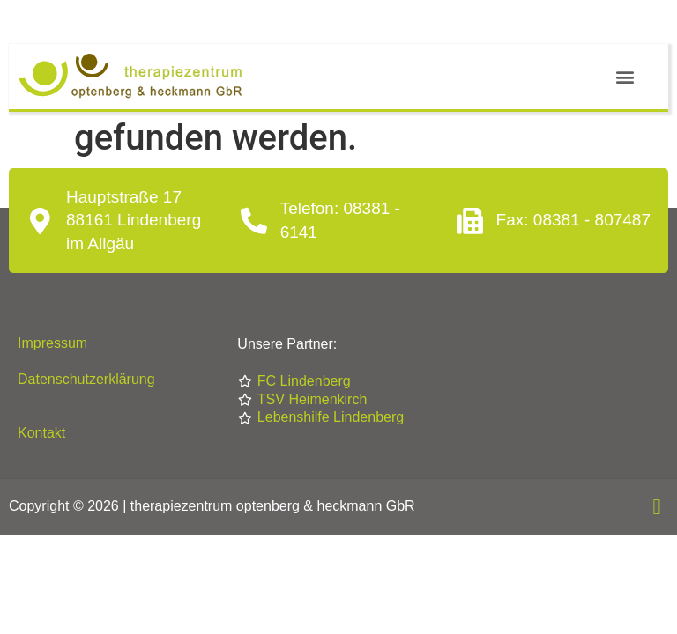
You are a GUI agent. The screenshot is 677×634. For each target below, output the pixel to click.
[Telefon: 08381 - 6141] (254, 221)
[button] (624, 77)
